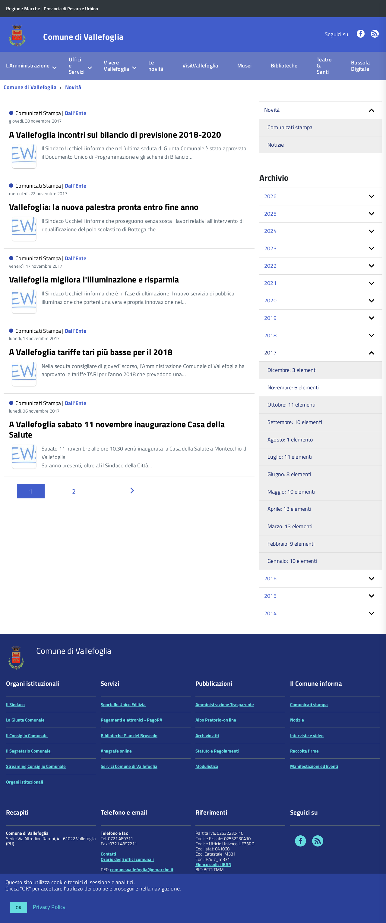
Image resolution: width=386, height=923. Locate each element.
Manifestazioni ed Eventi (314, 766)
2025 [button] (270, 214)
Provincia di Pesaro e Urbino (71, 8)
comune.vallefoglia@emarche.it (141, 869)
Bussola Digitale (360, 65)
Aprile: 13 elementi (289, 509)
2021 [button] (270, 283)
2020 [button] (270, 300)
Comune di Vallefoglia (83, 37)
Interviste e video (307, 735)
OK (18, 907)
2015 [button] (270, 596)
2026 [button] (270, 196)
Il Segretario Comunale (28, 750)
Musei (244, 65)
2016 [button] (270, 578)
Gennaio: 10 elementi (292, 561)
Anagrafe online (116, 750)
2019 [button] (270, 318)
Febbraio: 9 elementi (291, 544)
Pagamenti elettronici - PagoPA (131, 719)
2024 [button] (270, 231)
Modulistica (206, 766)
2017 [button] (270, 352)
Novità (73, 87)
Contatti (108, 853)
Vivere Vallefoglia (116, 65)
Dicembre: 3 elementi (292, 370)
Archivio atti (207, 735)
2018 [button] (270, 335)
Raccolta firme (304, 750)
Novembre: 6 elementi (293, 387)
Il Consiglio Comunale (27, 735)
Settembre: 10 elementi (294, 422)
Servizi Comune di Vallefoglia (129, 766)
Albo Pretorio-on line (215, 719)
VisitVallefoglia (200, 65)
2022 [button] (270, 266)
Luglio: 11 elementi (289, 457)
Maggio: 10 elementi (291, 492)
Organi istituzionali (24, 781)
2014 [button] (270, 613)
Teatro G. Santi (324, 65)
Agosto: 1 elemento (290, 439)
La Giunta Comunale (25, 719)
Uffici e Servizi (76, 65)
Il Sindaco (15, 704)
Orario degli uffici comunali (127, 859)
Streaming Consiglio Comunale (36, 766)
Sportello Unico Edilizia (123, 704)
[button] (371, 110)
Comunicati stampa (289, 127)
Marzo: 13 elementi (289, 526)
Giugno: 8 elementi (289, 474)
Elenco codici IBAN (213, 864)
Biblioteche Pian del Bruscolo (129, 735)
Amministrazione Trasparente (224, 704)
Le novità (155, 65)
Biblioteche (284, 65)
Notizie (275, 145)
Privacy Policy (49, 907)
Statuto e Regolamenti (217, 750)
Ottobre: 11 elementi (291, 405)
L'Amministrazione (27, 65)
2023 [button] (270, 248)
